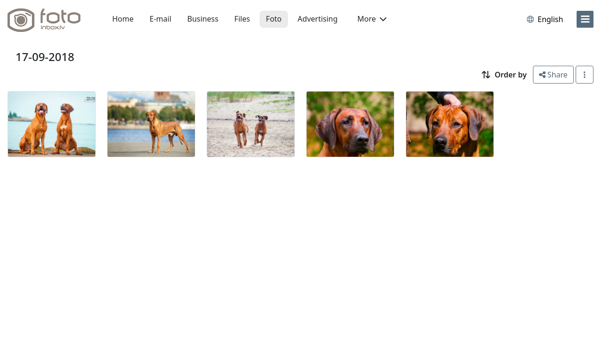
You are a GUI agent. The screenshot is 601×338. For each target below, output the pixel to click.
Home (123, 19)
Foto (273, 19)
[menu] (585, 19)
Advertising (318, 19)
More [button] (371, 19)
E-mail (160, 19)
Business (202, 19)
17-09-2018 (44, 56)
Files (242, 19)
